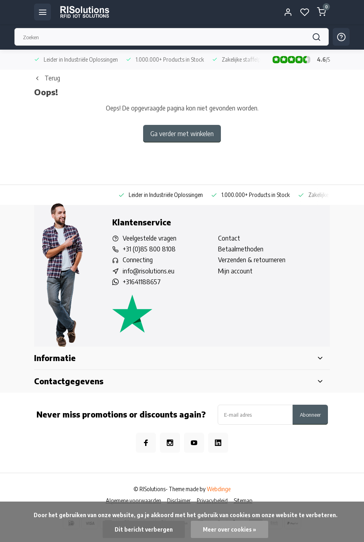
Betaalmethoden (240, 249)
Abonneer (310, 414)
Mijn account (235, 271)
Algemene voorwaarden (133, 500)
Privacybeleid (212, 500)
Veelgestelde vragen (149, 238)
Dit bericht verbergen (144, 529)
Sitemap (243, 500)
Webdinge (219, 489)
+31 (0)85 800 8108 (149, 249)
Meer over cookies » (229, 529)
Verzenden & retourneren (251, 260)
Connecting (138, 260)
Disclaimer (179, 500)
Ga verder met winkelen (182, 134)
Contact (229, 238)
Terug (47, 78)
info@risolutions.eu (148, 271)
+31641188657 (142, 282)
